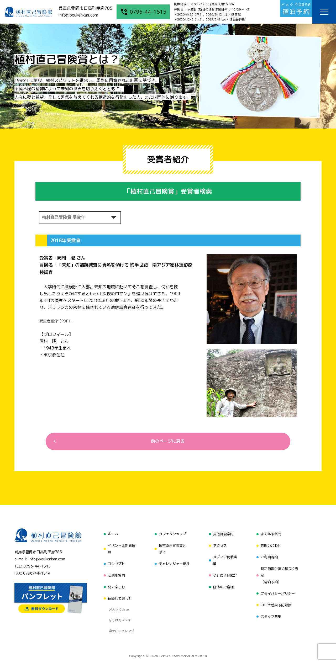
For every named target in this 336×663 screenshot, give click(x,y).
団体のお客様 (223, 581)
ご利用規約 (269, 555)
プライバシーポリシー (278, 588)
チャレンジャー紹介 (173, 561)
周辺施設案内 (223, 535)
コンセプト (115, 561)
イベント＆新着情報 (120, 548)
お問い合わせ (271, 545)
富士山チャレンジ (120, 613)
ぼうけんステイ (118, 606)
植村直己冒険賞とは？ (171, 548)
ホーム (111, 535)
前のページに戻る (166, 442)
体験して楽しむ (118, 591)
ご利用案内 (115, 571)
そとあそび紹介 (225, 571)
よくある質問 (271, 535)
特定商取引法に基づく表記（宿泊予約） (280, 572)
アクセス (219, 545)
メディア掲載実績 (225, 558)
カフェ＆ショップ (171, 535)
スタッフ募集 (271, 608)
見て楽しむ (115, 581)
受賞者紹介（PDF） (58, 321)
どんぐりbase (117, 600)
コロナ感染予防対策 (276, 598)
